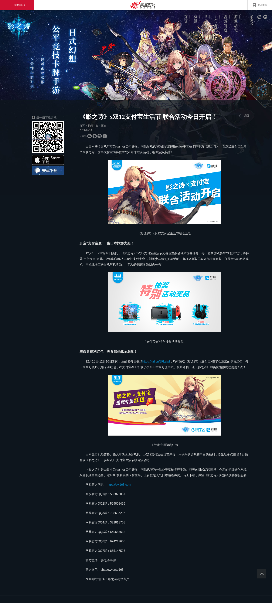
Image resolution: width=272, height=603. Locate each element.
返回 (244, 116)
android (48, 170)
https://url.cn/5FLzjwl (156, 361)
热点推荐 (260, 5)
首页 (82, 125)
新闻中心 (93, 125)
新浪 (265, 17)
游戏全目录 (17, 5)
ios (48, 160)
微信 (259, 17)
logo (19, 28)
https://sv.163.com (119, 484)
